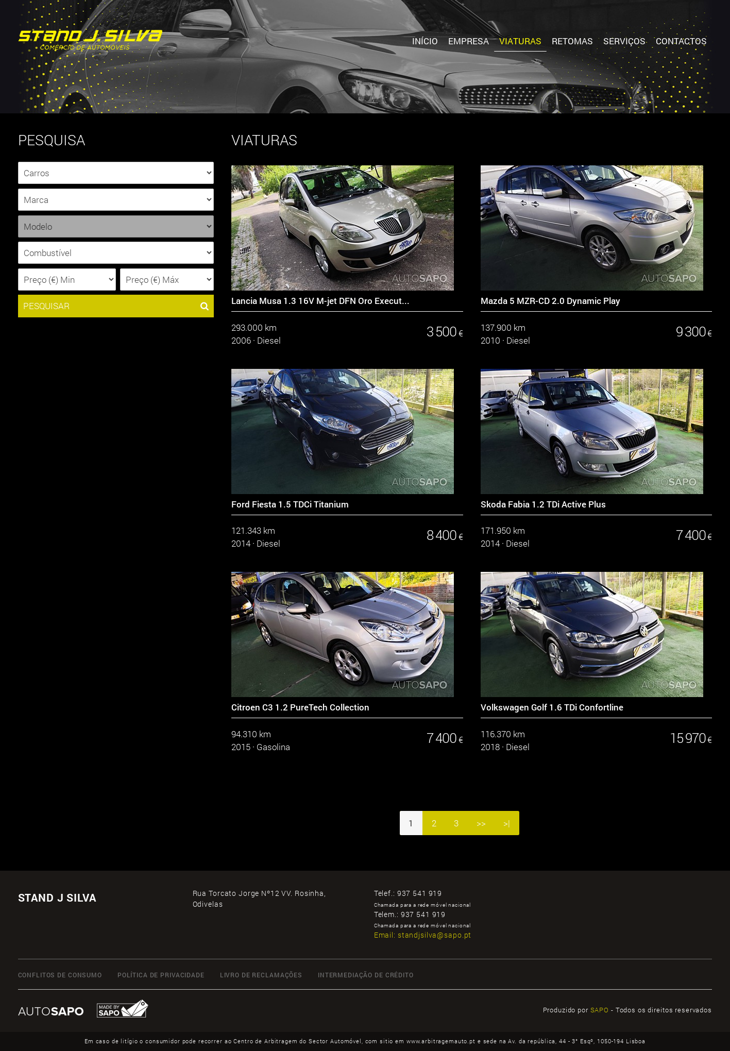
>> (481, 823)
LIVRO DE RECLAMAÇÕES (261, 975)
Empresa (468, 41)
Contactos (681, 41)
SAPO (599, 1009)
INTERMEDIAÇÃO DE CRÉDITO (366, 975)
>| (506, 823)
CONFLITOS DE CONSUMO (60, 975)
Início (425, 41)
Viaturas (520, 41)
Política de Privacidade (161, 975)
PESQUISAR (116, 306)
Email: (422, 935)
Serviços (624, 41)
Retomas (572, 41)
